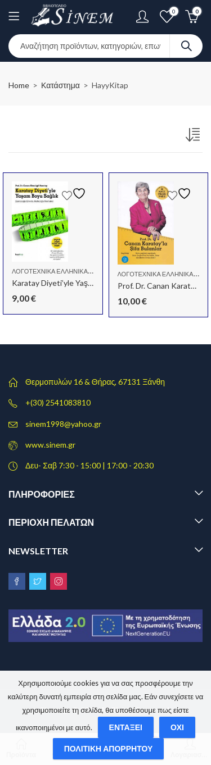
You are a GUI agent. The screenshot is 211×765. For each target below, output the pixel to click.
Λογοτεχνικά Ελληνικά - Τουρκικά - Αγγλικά (82, 271)
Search (186, 46)
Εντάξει (125, 727)
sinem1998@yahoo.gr (63, 424)
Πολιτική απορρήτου (108, 748)
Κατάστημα (60, 85)
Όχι (177, 727)
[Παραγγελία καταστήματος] (194, 137)
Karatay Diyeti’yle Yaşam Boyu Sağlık (76, 283)
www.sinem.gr (50, 444)
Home (18, 85)
